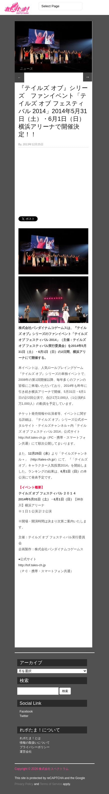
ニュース (26, 69)
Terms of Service (51, 784)
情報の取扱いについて (35, 742)
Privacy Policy (24, 784)
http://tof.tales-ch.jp (32, 565)
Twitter (24, 716)
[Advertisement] (53, 179)
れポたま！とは (30, 738)
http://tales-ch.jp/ (43, 459)
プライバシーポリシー (35, 747)
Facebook (26, 711)
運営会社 (26, 751)
